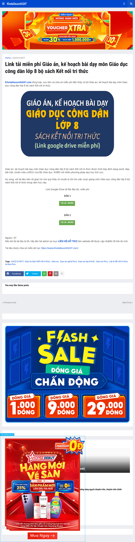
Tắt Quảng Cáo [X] (7, 434)
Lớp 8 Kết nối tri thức (118, 261)
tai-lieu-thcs (10, 264)
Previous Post (10, 302)
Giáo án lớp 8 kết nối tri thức (37, 261)
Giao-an (55, 261)
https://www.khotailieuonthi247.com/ (59, 248)
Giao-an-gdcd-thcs (68, 261)
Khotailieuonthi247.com (18, 82)
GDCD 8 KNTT (19, 58)
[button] (3, 3)
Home (8, 58)
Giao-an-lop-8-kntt (86, 261)
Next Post (126, 302)
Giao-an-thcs (102, 261)
